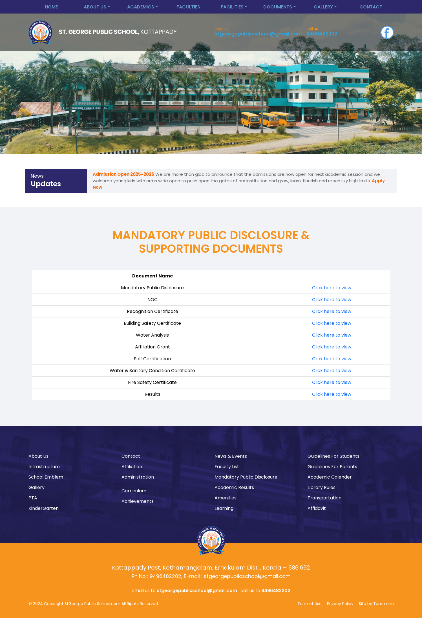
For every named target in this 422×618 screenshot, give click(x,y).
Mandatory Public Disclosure (246, 477)
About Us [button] (95, 7)
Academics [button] (140, 7)
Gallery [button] (323, 7)
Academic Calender (330, 477)
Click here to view (331, 287)
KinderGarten (43, 508)
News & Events (231, 456)
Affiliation (131, 466)
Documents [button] (277, 7)
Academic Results (234, 487)
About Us (38, 456)
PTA (32, 498)
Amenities (226, 498)
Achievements (137, 501)
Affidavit (317, 508)
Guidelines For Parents (332, 466)
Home (51, 7)
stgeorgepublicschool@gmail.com (258, 33)
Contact (370, 7)
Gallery (36, 487)
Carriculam (133, 491)
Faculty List (227, 466)
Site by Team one (376, 603)
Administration (137, 477)
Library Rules (321, 487)
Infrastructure (44, 466)
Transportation (324, 498)
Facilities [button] (232, 7)
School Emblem (45, 477)
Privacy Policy (340, 603)
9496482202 (321, 33)
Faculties (188, 7)
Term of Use (309, 603)
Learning (224, 508)
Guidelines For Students (333, 456)
